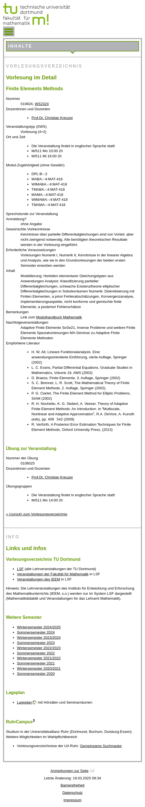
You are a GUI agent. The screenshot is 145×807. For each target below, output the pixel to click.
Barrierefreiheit (72, 785)
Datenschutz (72, 793)
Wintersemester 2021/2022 (39, 658)
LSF (20, 569)
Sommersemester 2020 (36, 674)
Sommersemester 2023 (36, 643)
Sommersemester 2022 (36, 653)
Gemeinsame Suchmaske (101, 746)
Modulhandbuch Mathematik (59, 317)
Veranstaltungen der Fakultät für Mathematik (52, 574)
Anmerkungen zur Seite (69, 771)
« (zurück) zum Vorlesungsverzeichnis (36, 514)
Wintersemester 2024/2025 (39, 627)
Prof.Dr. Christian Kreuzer (52, 118)
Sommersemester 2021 (36, 663)
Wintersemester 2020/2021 (39, 668)
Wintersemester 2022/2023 (39, 648)
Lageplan (24, 702)
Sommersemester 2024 (36, 632)
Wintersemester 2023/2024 (39, 637)
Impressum (73, 800)
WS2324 (42, 104)
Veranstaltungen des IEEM (38, 579)
